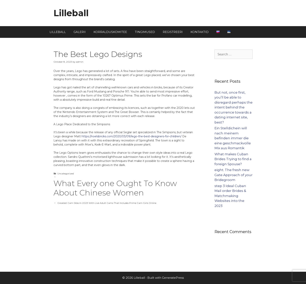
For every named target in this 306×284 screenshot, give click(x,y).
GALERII (80, 32)
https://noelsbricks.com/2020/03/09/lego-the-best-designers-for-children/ (131, 136)
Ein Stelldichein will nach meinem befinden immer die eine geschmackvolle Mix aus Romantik (232, 138)
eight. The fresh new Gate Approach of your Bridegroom (233, 175)
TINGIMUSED (145, 32)
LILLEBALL (58, 32)
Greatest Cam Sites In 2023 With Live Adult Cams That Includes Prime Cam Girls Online (106, 202)
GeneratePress (173, 278)
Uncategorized (65, 173)
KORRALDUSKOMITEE (110, 32)
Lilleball (71, 13)
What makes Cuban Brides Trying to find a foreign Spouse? (233, 159)
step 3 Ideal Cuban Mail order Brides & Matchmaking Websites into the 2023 (230, 196)
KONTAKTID (199, 32)
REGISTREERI (173, 32)
